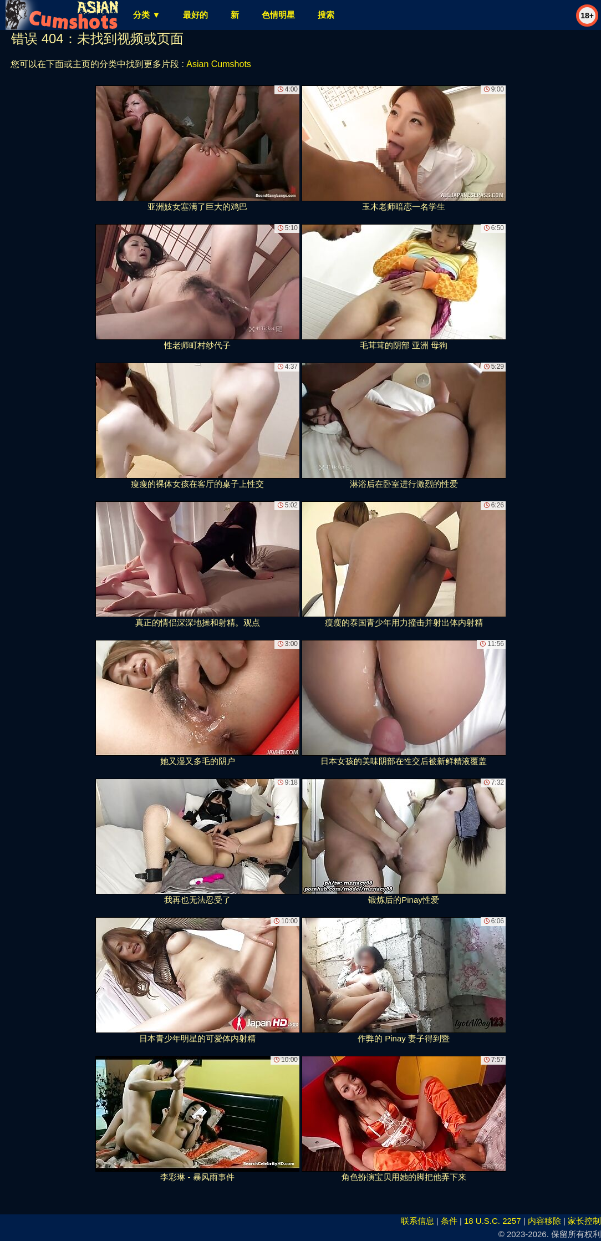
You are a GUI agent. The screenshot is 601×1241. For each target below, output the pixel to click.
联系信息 (417, 1220)
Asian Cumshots (218, 64)
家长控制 (584, 1220)
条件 (449, 1220)
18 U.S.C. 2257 (492, 1220)
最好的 (195, 14)
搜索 (326, 14)
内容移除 (544, 1220)
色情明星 (278, 14)
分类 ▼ (146, 14)
